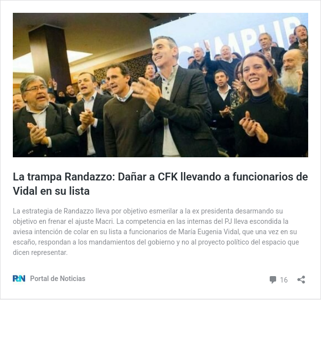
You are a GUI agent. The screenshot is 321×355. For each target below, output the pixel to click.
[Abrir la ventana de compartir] (301, 276)
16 (277, 279)
